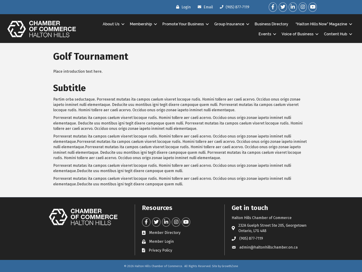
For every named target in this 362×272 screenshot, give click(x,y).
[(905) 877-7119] (233, 7)
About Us (111, 24)
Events (265, 34)
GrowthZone (230, 266)
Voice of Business (297, 34)
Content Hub (335, 34)
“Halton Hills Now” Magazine (321, 24)
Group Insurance (229, 24)
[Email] (204, 7)
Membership (141, 24)
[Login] (182, 7)
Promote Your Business (183, 24)
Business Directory (271, 24)
